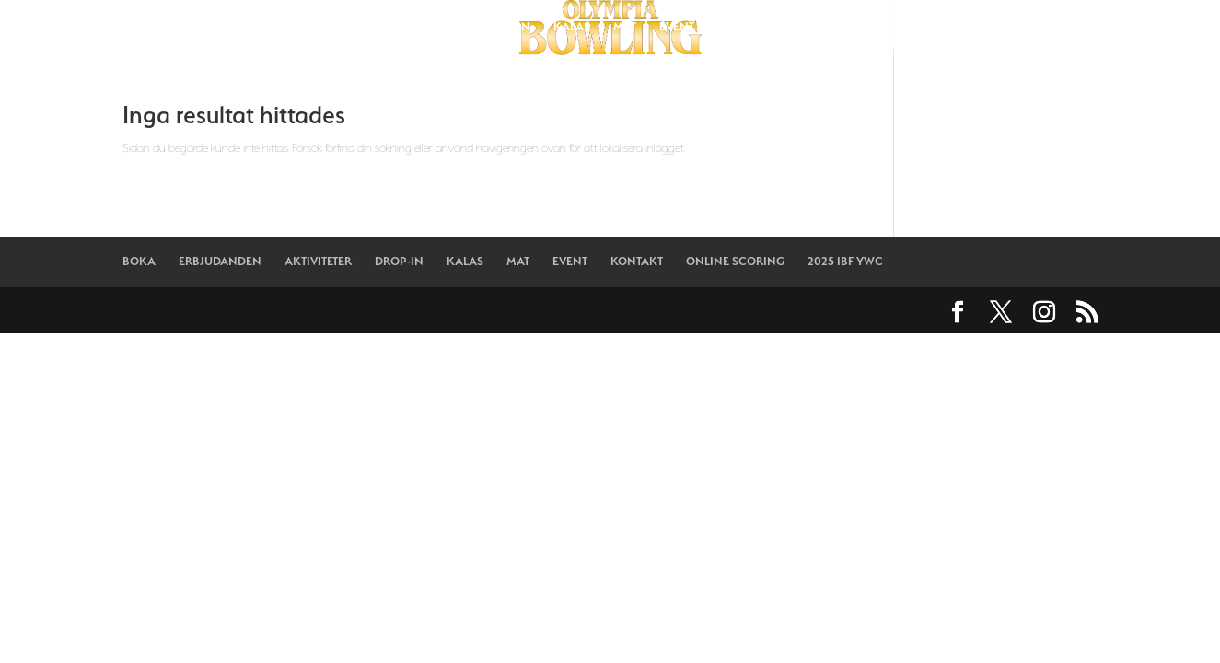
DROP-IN (506, 26)
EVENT (676, 26)
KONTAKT (743, 26)
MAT (624, 26)
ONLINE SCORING (842, 26)
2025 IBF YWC (952, 26)
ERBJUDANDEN (326, 26)
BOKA (245, 26)
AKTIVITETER (425, 26)
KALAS (571, 26)
